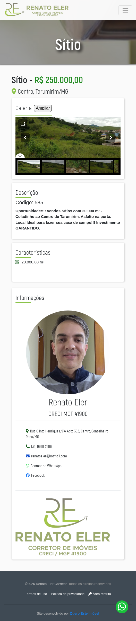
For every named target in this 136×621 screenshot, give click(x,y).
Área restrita (99, 594)
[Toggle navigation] (125, 10)
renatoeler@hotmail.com (49, 456)
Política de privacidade (68, 594)
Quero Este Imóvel (84, 613)
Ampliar (43, 108)
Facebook (38, 475)
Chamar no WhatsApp (46, 466)
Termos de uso (36, 594)
